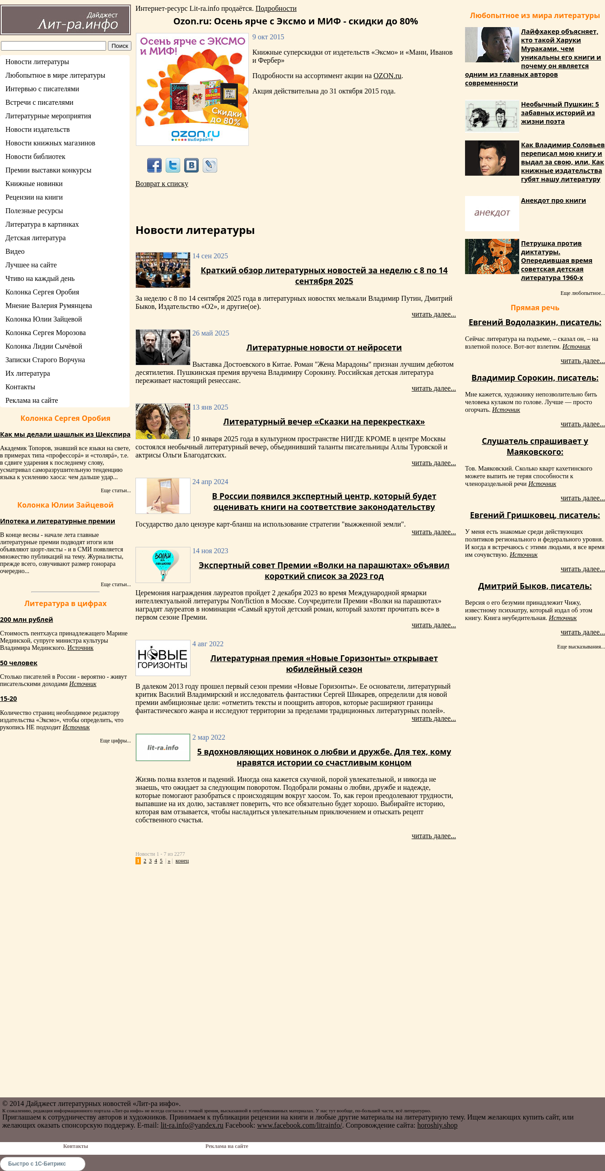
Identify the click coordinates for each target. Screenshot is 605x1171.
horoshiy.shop (437, 1125)
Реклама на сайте (31, 400)
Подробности (276, 8)
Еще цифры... (115, 740)
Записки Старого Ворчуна (45, 360)
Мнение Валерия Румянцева (48, 305)
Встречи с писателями (39, 102)
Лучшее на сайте (31, 265)
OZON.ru (387, 75)
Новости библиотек (35, 156)
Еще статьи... (116, 490)
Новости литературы (37, 61)
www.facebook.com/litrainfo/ (299, 1125)
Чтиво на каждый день (39, 278)
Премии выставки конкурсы (48, 170)
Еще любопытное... (582, 293)
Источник (80, 647)
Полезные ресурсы (34, 211)
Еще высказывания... (581, 647)
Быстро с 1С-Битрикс (37, 1164)
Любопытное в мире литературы (55, 75)
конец (182, 861)
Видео (14, 251)
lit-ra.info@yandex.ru (192, 1125)
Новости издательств (37, 129)
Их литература (27, 373)
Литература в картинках (42, 224)
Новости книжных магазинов (50, 143)
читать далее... (434, 314)
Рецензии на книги (34, 197)
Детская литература (35, 238)
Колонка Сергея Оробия (42, 292)
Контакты (20, 387)
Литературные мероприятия (48, 116)
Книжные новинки (34, 183)
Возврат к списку (161, 183)
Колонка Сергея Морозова (45, 332)
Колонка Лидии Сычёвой (43, 346)
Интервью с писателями (42, 89)
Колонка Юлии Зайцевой (43, 319)
